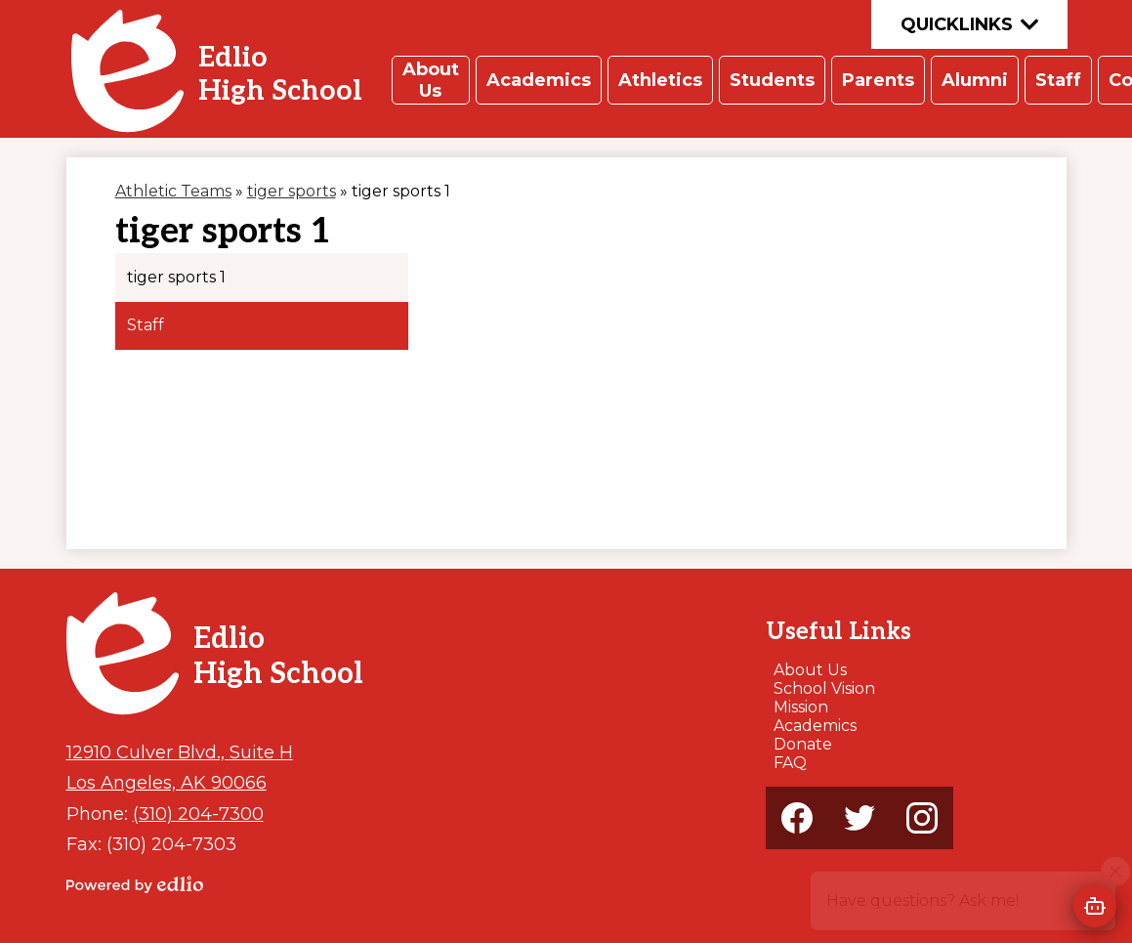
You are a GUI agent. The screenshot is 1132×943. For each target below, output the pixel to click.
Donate (803, 744)
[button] (431, 80)
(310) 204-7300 (198, 813)
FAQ (790, 762)
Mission (801, 707)
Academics (815, 725)
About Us (810, 670)
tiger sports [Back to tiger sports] (291, 191)
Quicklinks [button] (969, 24)
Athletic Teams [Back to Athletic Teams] (173, 191)
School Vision (824, 688)
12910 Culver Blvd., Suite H (179, 752)
